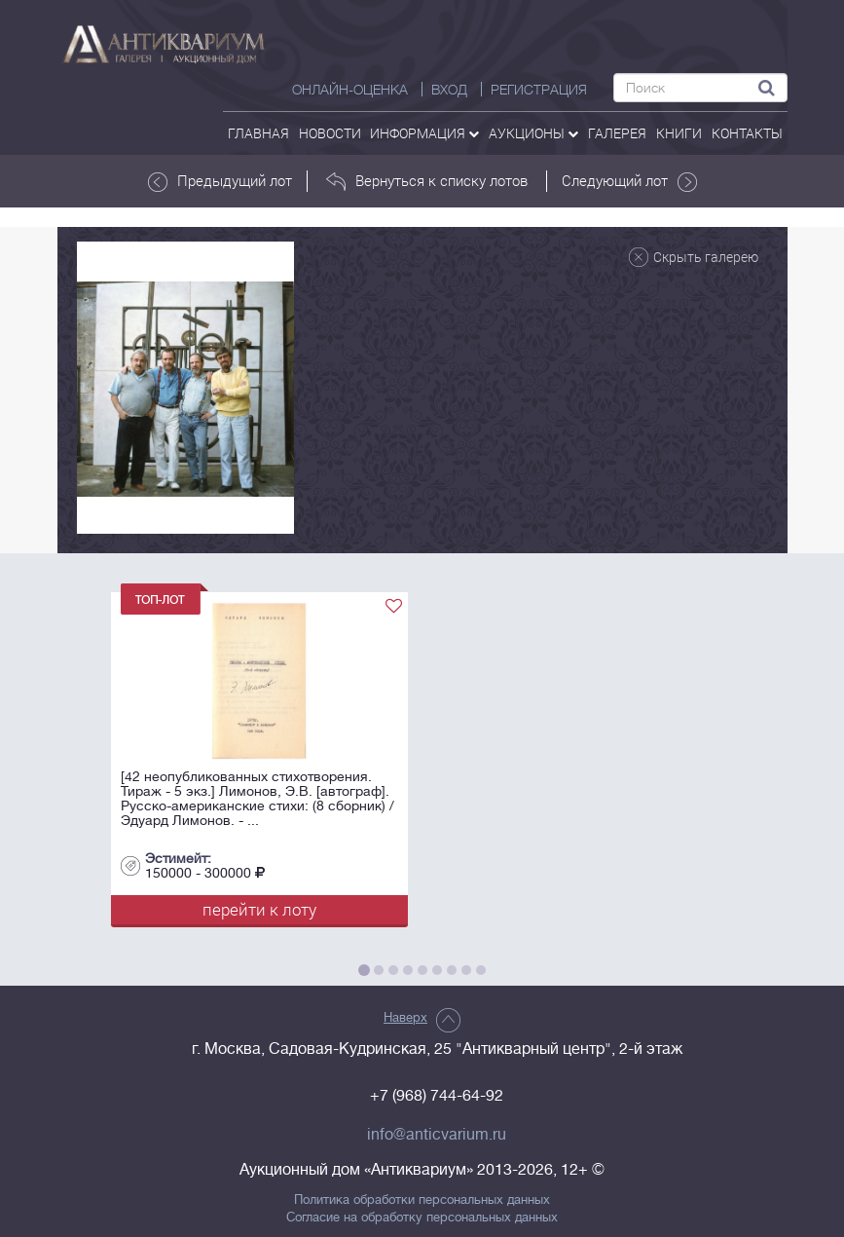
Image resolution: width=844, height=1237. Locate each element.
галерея (617, 133)
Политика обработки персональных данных (422, 1200)
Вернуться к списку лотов (427, 181)
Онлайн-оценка (350, 89)
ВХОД (449, 89)
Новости (330, 133)
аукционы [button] (533, 133)
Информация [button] (424, 133)
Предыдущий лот (220, 181)
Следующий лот (629, 181)
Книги (679, 133)
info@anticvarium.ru (436, 1134)
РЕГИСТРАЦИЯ (539, 89)
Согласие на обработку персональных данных (422, 1217)
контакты (747, 133)
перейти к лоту (259, 909)
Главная (258, 133)
